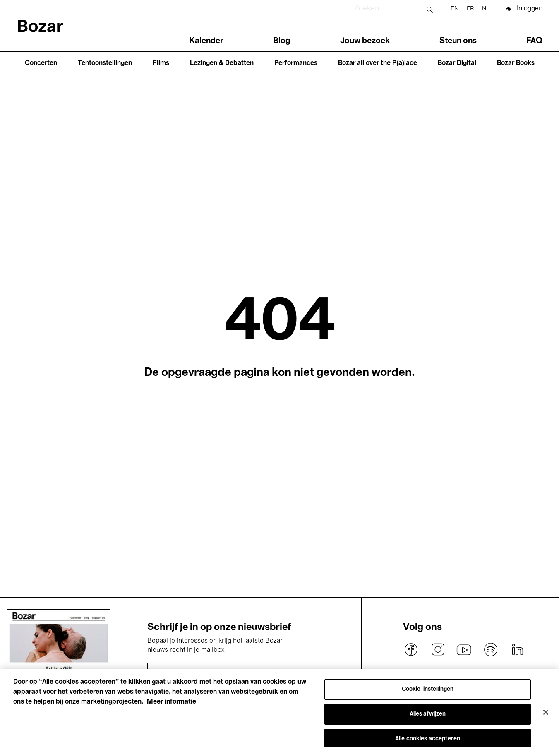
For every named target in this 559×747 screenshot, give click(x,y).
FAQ (534, 41)
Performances (295, 63)
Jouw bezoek (365, 41)
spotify (490, 649)
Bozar (40, 27)
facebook (411, 649)
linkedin (517, 649)
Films (161, 63)
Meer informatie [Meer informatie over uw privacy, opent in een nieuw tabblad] (171, 707)
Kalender (206, 41)
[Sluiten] (546, 717)
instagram (437, 649)
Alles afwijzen (428, 719)
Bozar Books (516, 63)
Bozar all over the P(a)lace (377, 63)
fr (470, 9)
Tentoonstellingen (105, 63)
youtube (464, 649)
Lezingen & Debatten (222, 63)
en (454, 9)
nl (485, 9)
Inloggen (529, 9)
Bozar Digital (457, 63)
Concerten (41, 63)
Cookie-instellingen (428, 694)
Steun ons (458, 41)
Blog (281, 41)
